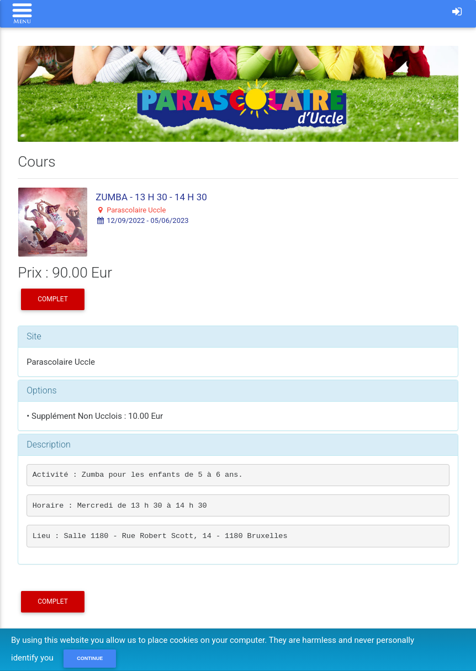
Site (34, 336)
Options (41, 390)
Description (48, 444)
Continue (90, 658)
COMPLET (53, 299)
